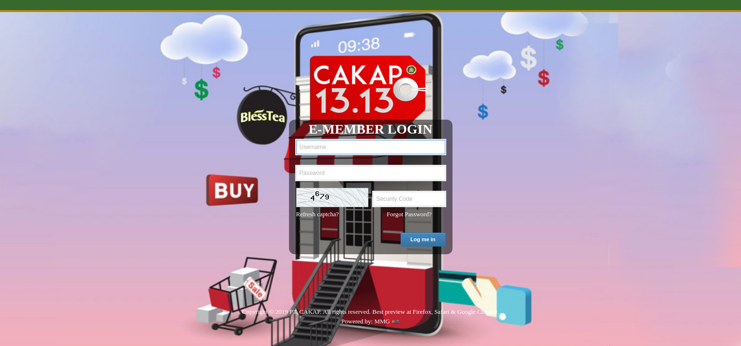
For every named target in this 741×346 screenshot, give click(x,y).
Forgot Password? (409, 214)
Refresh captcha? (317, 214)
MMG (382, 321)
